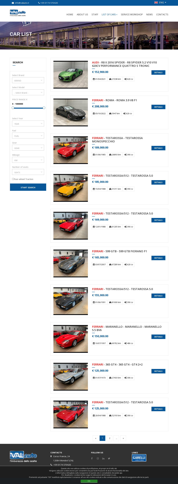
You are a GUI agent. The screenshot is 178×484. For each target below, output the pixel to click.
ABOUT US (82, 14)
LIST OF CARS (109, 14)
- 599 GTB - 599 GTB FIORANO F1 (119, 251)
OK (89, 481)
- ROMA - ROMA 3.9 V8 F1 (114, 100)
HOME (69, 14)
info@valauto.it (22, 2)
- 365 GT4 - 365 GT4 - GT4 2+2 (117, 364)
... (116, 438)
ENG (161, 2)
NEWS (149, 14)
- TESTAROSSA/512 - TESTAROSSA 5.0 (122, 176)
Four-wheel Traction (23, 179)
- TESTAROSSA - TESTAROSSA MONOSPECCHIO (117, 139)
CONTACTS (162, 14)
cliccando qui (117, 473)
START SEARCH (28, 187)
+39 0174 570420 (49, 2)
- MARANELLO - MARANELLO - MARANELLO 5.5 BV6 (127, 328)
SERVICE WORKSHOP (132, 14)
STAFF (95, 14)
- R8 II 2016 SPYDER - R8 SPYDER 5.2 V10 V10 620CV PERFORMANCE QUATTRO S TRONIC (124, 64)
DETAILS (158, 72)
